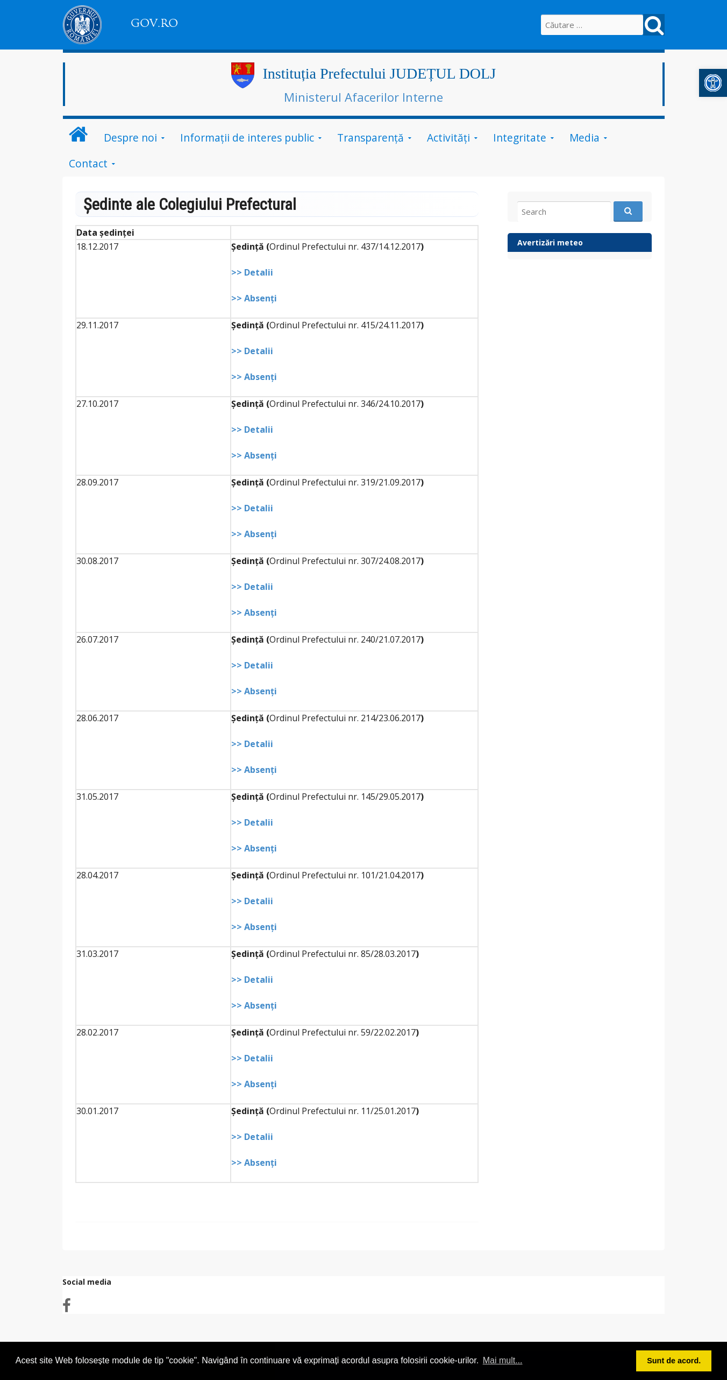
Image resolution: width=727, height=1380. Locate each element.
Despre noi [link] (130, 137)
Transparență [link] (370, 137)
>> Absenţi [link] (254, 298)
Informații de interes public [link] (247, 137)
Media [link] (584, 137)
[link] (713, 83)
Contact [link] (88, 163)
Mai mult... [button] (503, 1360)
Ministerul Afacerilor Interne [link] (363, 97)
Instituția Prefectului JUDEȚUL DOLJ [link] (379, 73)
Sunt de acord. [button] (674, 1360)
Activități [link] (448, 137)
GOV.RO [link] (154, 23)
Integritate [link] (519, 137)
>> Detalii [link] (252, 272)
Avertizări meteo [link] (550, 242)
